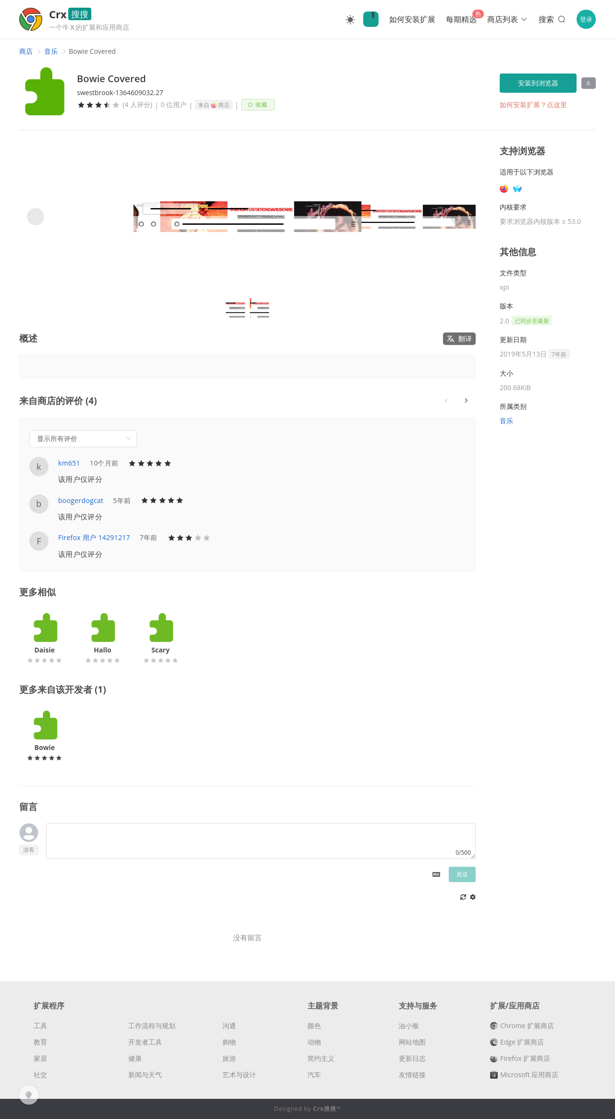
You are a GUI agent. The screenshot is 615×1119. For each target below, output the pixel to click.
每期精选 (461, 19)
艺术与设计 (239, 1074)
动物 (314, 1041)
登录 (586, 19)
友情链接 (412, 1074)
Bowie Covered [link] (92, 51)
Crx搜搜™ (327, 1109)
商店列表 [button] (507, 19)
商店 (26, 51)
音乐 (51, 51)
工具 (40, 1025)
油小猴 (409, 1025)
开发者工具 (145, 1041)
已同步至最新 (532, 321)
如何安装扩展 (412, 19)
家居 (40, 1058)
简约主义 (321, 1058)
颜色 (314, 1025)
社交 (40, 1074)
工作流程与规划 (151, 1025)
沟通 (229, 1025)
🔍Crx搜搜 (371, 19)
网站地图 (412, 1041)
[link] (26, 51)
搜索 (553, 19)
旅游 (229, 1058)
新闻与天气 (145, 1074)
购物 (229, 1041)
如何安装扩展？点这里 (533, 104)
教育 (40, 1041)
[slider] (98, 105)
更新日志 (412, 1058)
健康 (135, 1058)
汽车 (314, 1074)
